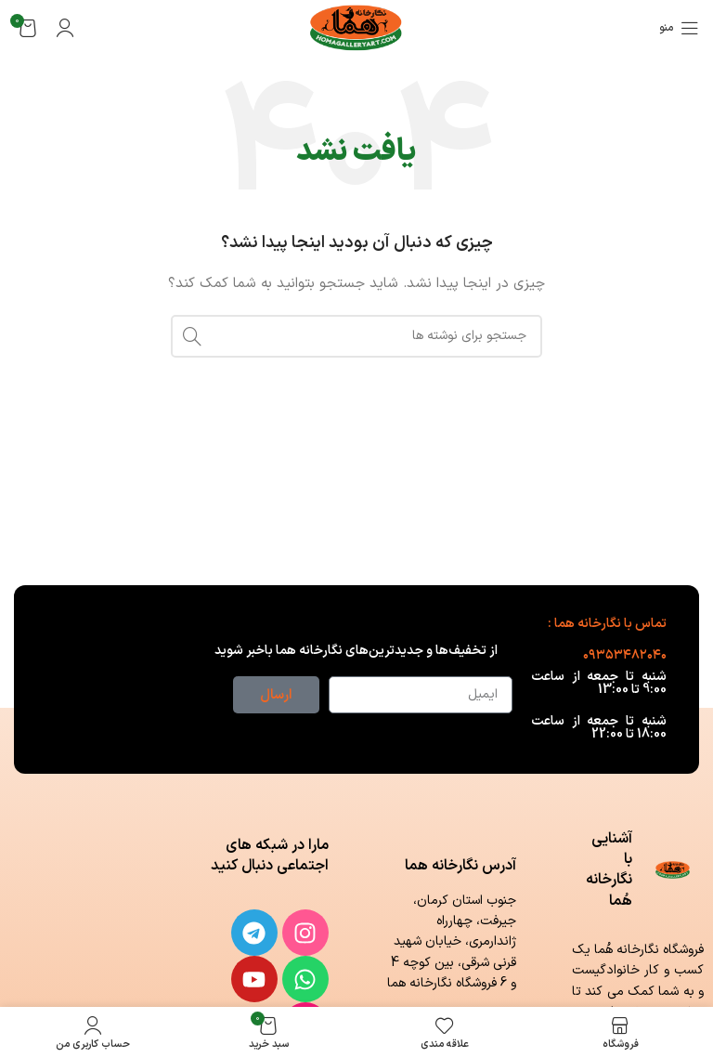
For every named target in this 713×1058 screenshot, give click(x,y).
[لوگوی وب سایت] (357, 27)
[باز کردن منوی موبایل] (679, 27)
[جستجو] (356, 336)
